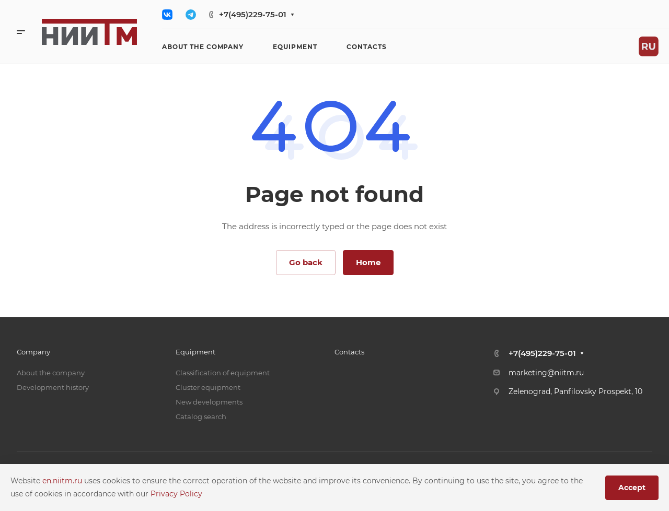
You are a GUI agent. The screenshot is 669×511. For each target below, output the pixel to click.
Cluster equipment (208, 387)
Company (33, 352)
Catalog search (201, 416)
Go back (305, 262)
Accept (631, 487)
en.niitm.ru (63, 480)
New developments (209, 402)
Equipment (195, 352)
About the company (51, 373)
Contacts (349, 352)
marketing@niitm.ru (546, 372)
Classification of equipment (223, 373)
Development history (53, 387)
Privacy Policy (176, 493)
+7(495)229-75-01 (252, 14)
